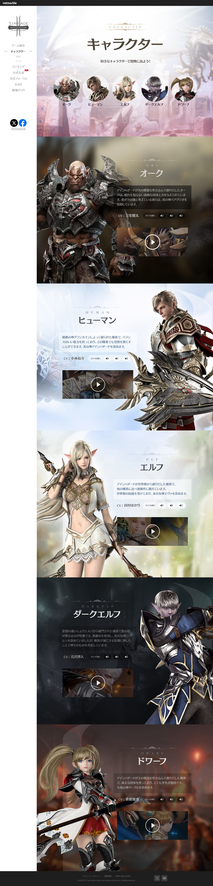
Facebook (23, 123)
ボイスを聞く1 (161, 215)
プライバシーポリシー (91, 876)
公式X (18, 84)
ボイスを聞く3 (181, 215)
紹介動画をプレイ (152, 242)
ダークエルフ (154, 88)
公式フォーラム (18, 78)
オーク (66, 88)
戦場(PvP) (18, 90)
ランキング (18, 66)
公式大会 (18, 72)
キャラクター (18, 51)
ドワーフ (184, 88)
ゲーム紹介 (18, 45)
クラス (18, 61)
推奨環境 (107, 876)
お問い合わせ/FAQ (123, 876)
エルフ (125, 88)
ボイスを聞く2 (171, 215)
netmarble (10, 3)
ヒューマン (96, 88)
